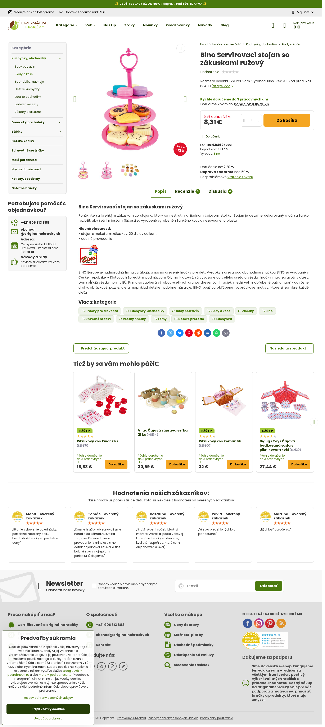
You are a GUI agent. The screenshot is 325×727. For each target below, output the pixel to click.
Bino (217, 154)
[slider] (230, 72)
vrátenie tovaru (240, 177)
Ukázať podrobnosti (48, 719)
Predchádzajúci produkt (101, 348)
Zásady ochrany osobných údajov (173, 718)
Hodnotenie (209, 71)
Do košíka (286, 120)
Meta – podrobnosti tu (55, 675)
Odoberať (268, 585)
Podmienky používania (216, 718)
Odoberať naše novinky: (65, 590)
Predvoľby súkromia (131, 718)
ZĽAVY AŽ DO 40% (146, 4)
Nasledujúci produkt (290, 348)
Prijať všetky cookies (48, 709)
